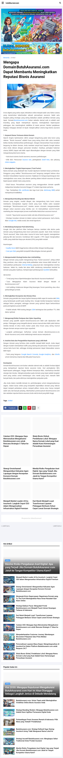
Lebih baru (6, 526)
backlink (46, 270)
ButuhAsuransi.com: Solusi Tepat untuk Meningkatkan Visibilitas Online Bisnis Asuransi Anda (36, 701)
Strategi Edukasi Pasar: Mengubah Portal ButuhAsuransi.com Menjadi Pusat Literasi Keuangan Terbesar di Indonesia (36, 608)
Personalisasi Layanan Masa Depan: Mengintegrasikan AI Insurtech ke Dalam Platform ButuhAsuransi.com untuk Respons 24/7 (37, 646)
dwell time (45, 160)
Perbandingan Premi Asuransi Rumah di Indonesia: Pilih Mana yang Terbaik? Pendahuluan (37, 721)
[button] (3, 3)
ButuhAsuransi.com (21, 120)
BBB (53, 190)
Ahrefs (57, 354)
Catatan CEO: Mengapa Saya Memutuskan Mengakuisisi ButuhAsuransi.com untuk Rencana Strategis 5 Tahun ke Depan (37, 627)
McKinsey (47, 190)
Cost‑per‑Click (11, 251)
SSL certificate (24, 190)
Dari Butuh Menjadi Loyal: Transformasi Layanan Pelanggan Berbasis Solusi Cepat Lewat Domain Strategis (38, 616)
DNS (57, 298)
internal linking (27, 265)
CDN (33, 310)
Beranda (6, 57)
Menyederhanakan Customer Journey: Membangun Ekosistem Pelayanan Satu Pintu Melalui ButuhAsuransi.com (35, 636)
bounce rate (27, 160)
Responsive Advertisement (31, 518)
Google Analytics (45, 354)
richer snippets (10, 162)
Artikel (13, 57)
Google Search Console (29, 354)
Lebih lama (57, 526)
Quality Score (10, 248)
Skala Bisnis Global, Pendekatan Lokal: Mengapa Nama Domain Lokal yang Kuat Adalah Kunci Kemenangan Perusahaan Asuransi (37, 656)
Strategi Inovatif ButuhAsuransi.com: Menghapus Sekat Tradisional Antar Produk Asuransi (37, 740)
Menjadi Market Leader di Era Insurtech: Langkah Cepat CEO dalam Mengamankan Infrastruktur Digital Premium (37, 578)
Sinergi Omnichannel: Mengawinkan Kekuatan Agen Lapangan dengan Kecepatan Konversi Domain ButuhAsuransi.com (35, 589)
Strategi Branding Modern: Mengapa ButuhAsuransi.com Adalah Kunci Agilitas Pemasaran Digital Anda (37, 711)
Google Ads (13, 221)
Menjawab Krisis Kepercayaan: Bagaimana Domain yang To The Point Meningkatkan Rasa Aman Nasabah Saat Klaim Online (37, 598)
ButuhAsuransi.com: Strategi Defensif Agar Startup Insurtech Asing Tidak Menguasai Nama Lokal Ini (35, 730)
